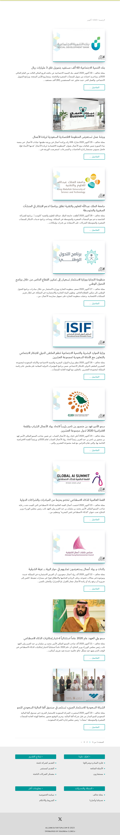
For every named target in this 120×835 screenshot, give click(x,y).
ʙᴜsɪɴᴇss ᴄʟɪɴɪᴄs (67, 831)
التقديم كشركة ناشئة (45, 763)
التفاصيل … (94, 87)
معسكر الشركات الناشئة (43, 774)
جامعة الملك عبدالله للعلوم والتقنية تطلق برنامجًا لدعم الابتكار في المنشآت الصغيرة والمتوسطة (64, 208)
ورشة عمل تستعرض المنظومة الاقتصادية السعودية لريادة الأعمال (69, 137)
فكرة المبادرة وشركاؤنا (93, 763)
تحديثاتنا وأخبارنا (96, 800)
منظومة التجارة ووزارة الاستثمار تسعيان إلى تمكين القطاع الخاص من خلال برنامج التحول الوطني (60, 281)
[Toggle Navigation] (17, 4)
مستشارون (98, 774)
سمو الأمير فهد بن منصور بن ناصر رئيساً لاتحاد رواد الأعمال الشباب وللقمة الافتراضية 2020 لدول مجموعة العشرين (64, 428)
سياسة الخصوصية (46, 795)
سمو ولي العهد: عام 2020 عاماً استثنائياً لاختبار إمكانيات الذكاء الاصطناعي (64, 638)
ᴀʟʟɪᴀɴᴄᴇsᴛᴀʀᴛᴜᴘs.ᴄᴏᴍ (56, 827)
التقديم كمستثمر (47, 768)
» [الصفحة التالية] (81, 742)
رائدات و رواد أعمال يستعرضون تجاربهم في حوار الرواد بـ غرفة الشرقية (67, 569)
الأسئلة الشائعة (96, 768)
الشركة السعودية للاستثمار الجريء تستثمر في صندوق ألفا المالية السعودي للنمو (61, 707)
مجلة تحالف (98, 795)
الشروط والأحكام (46, 800)
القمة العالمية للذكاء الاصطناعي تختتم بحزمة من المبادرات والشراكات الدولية (62, 500)
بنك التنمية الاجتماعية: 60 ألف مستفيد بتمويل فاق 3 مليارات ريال (68, 67)
